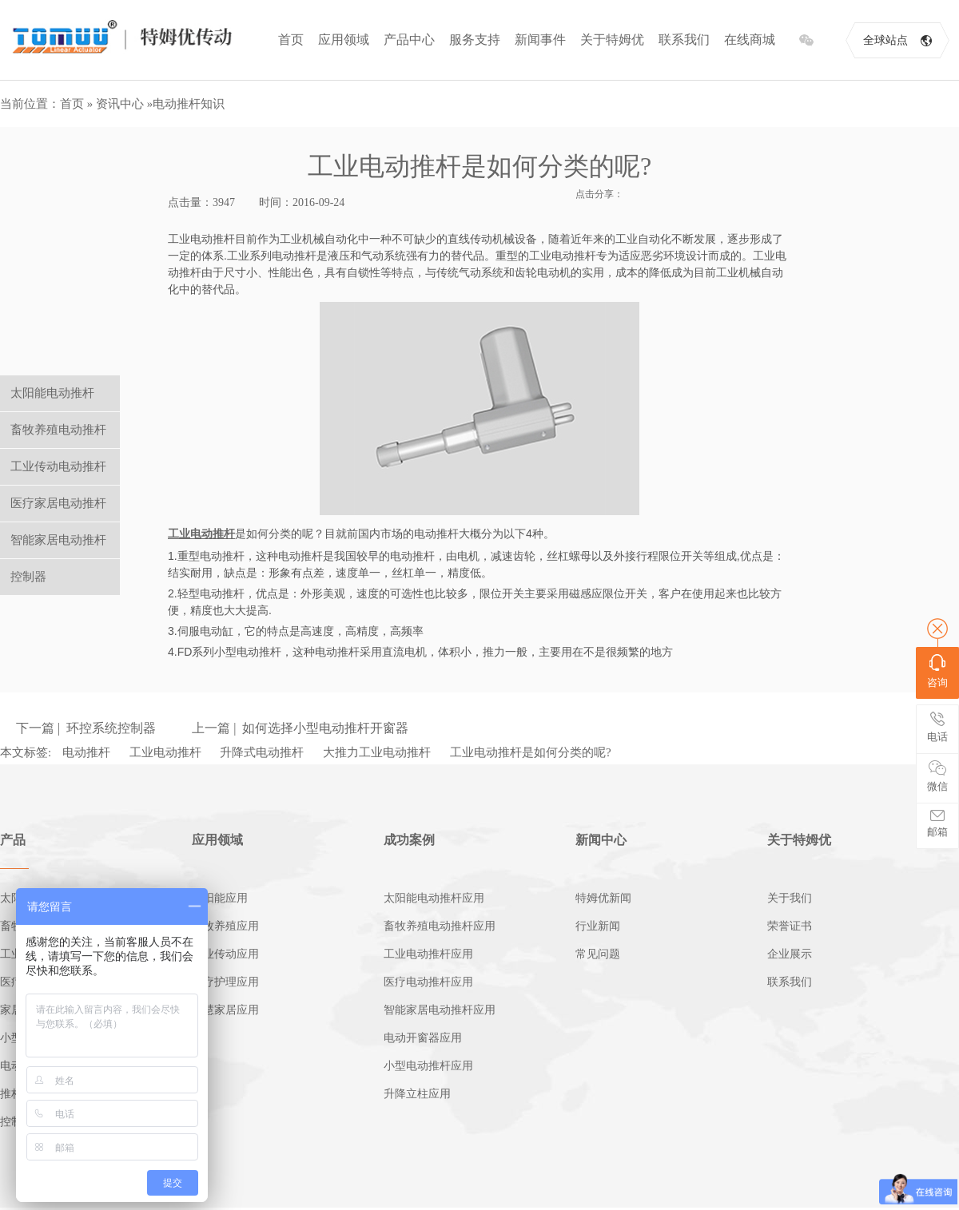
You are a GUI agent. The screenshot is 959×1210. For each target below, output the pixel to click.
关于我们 (789, 898)
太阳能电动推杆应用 (434, 898)
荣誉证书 (789, 926)
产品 (13, 840)
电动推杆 (86, 752)
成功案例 (409, 840)
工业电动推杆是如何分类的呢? (530, 752)
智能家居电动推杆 (58, 540)
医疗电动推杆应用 (428, 982)
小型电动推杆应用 (428, 1066)
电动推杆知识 (189, 103)
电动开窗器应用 (423, 1038)
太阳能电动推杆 (52, 393)
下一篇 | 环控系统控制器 (86, 728)
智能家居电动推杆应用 (439, 1010)
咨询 (937, 671)
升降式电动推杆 (262, 752)
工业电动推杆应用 (428, 954)
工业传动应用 (225, 954)
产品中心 (409, 39)
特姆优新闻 (603, 898)
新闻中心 (601, 840)
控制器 (28, 576)
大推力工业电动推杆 (377, 752)
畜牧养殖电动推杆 (58, 429)
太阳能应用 (220, 898)
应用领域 (343, 39)
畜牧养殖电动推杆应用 (439, 926)
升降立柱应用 (417, 1094)
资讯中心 (120, 103)
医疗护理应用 (225, 982)
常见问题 (597, 954)
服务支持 (474, 39)
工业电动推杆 (165, 752)
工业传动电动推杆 (58, 466)
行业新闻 (597, 926)
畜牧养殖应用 (225, 926)
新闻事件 (540, 39)
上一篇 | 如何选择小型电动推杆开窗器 (300, 728)
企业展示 (789, 954)
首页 (291, 39)
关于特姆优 (612, 39)
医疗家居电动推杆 (58, 503)
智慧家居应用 (225, 1010)
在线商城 (749, 39)
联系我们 (684, 39)
